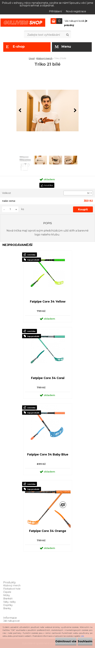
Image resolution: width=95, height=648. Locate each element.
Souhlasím (85, 641)
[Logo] (22, 22)
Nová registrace (76, 11)
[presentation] (19, 110)
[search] (67, 35)
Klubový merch (44, 58)
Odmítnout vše (65, 641)
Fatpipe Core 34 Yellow (48, 301)
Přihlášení (55, 11)
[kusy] (10, 209)
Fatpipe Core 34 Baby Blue (47, 454)
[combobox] (78, 193)
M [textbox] (88, 193)
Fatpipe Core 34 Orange (47, 531)
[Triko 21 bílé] (47, 110)
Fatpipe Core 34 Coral (47, 378)
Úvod (31, 58)
